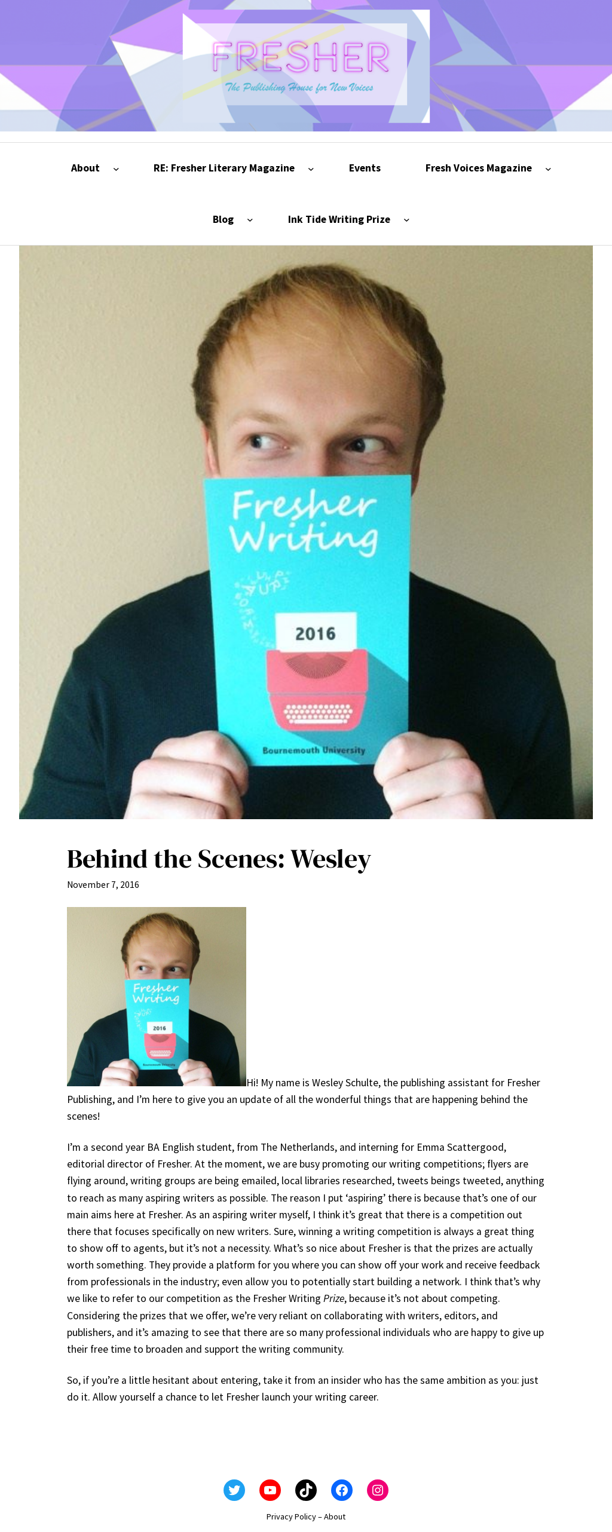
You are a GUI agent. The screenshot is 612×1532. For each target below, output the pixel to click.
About (334, 1516)
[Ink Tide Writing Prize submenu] (406, 219)
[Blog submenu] (250, 219)
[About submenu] (116, 168)
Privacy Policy (291, 1516)
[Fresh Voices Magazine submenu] (548, 168)
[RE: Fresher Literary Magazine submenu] (311, 168)
